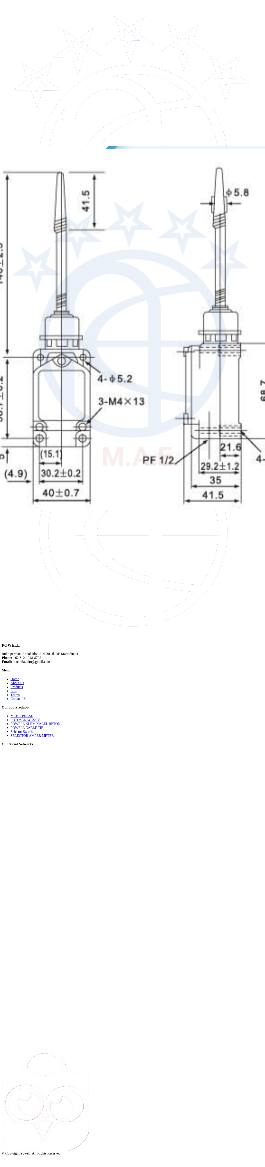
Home (15, 679)
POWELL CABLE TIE (27, 728)
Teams (15, 695)
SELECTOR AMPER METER (32, 735)
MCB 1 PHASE (22, 716)
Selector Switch (22, 731)
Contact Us (18, 699)
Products (17, 687)
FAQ (14, 691)
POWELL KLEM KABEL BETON (35, 724)
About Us (17, 683)
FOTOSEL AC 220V (25, 720)
